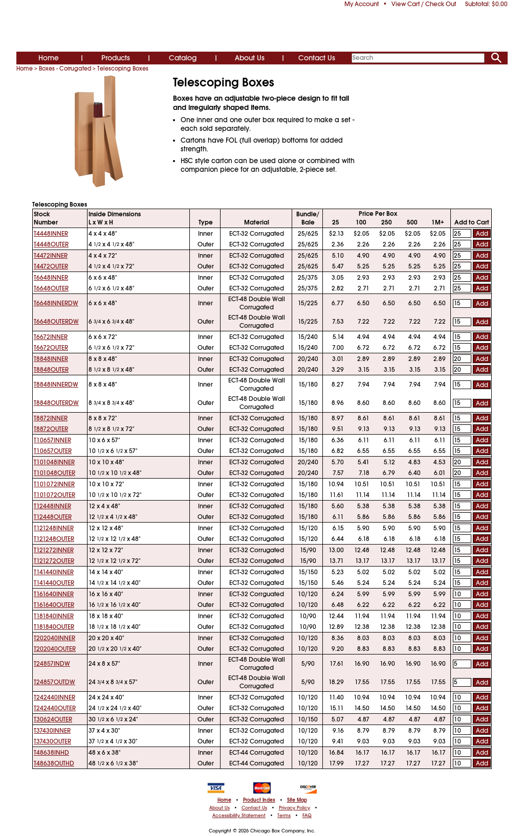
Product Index (259, 800)
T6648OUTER (51, 288)
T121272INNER (54, 550)
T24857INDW (52, 664)
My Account (361, 4)
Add (482, 234)
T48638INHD (51, 753)
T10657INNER (52, 440)
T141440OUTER (54, 583)
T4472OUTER (51, 266)
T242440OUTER (55, 708)
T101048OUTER (54, 473)
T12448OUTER (53, 517)
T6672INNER (51, 337)
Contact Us (316, 57)
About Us (250, 57)
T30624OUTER (53, 719)
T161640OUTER (54, 605)
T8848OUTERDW (56, 403)
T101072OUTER (54, 495)
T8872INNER (51, 418)
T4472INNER (51, 256)
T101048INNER (54, 462)
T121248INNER (54, 528)
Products (115, 57)
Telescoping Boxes (122, 68)
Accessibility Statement (239, 815)
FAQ (307, 815)
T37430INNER (52, 731)
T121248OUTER (54, 539)
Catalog (182, 57)
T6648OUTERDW (56, 322)
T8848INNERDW (56, 384)
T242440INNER (54, 697)
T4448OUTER (51, 244)
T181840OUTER (54, 627)
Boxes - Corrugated (65, 68)
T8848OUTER (51, 370)
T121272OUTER (54, 561)
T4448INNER (51, 234)
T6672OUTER (51, 348)
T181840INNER (54, 616)
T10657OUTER (53, 451)
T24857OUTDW (54, 682)
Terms (284, 815)
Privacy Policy (294, 808)
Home (48, 57)
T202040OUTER (55, 649)
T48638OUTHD (54, 763)
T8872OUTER (51, 429)
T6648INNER (51, 278)
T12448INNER (52, 506)
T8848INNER (51, 359)
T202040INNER (54, 638)
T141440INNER (54, 572)
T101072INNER (54, 484)
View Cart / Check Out (423, 4)
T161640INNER (54, 594)
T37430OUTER (52, 741)
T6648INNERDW (56, 303)
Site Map (297, 800)
